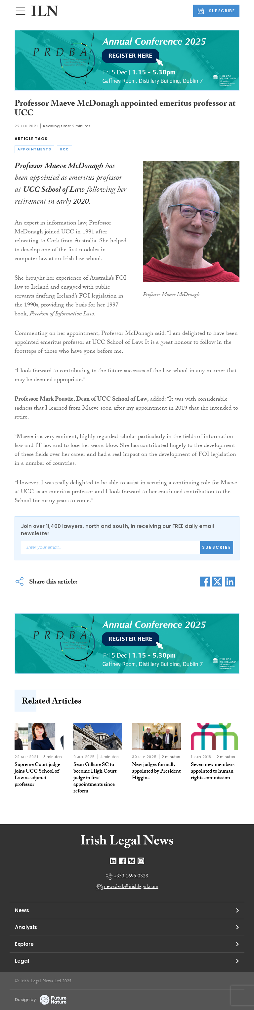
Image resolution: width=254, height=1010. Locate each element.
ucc (64, 149)
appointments (34, 149)
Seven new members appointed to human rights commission (212, 772)
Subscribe (216, 547)
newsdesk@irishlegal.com (131, 887)
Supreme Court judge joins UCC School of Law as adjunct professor (37, 775)
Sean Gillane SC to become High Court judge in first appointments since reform (94, 778)
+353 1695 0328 (131, 876)
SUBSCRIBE (216, 11)
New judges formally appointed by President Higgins (156, 772)
